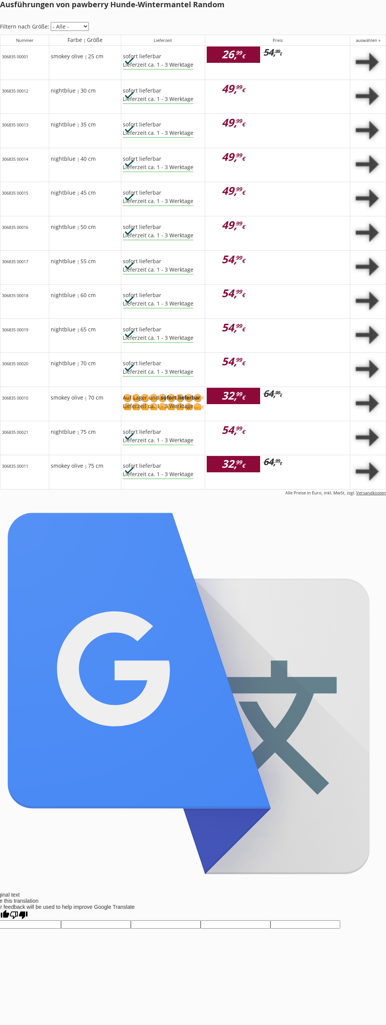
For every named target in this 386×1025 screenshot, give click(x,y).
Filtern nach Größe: (24, 26)
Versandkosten (371, 493)
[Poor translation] (19, 915)
